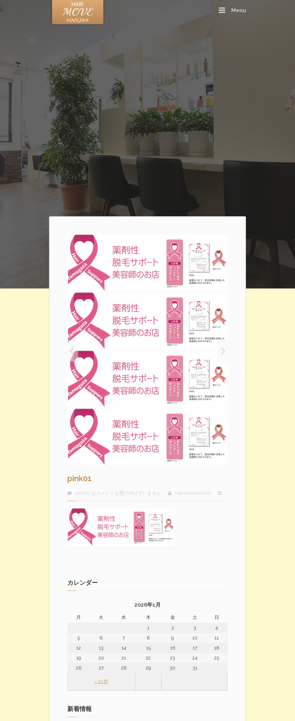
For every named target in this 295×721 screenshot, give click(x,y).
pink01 (79, 478)
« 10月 (101, 681)
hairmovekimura (193, 493)
